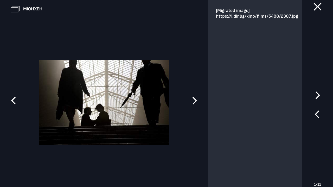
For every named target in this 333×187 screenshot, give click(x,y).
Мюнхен (32, 9)
